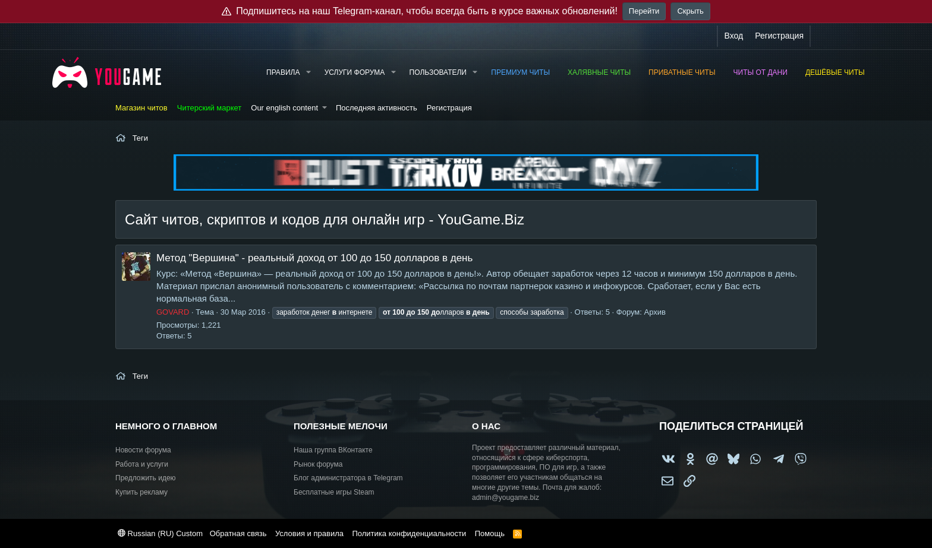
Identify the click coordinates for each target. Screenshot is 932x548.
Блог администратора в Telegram (348, 478)
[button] (308, 73)
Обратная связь (238, 533)
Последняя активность (376, 107)
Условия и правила (309, 533)
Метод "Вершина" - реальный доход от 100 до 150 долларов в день (314, 258)
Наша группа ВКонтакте (333, 450)
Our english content (284, 107)
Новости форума (143, 450)
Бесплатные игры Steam (334, 492)
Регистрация (449, 107)
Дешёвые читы (835, 72)
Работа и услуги (141, 464)
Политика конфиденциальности (409, 533)
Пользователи (438, 72)
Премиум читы (520, 72)
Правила (283, 72)
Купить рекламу (141, 492)
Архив (655, 312)
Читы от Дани (760, 72)
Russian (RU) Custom (160, 533)
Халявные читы (599, 72)
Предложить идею (145, 478)
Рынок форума (318, 464)
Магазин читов (141, 107)
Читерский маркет (209, 107)
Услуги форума (355, 72)
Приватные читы (681, 72)
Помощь (490, 533)
